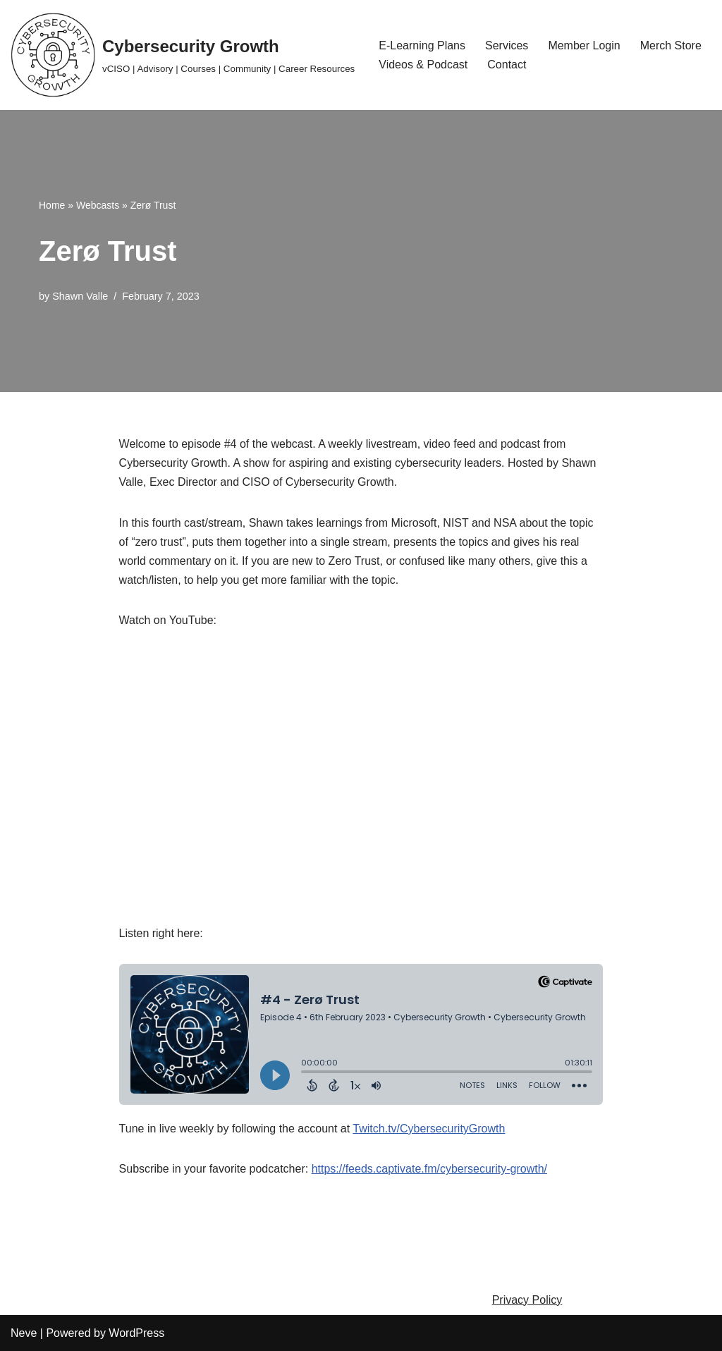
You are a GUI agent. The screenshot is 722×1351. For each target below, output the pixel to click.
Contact (506, 65)
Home (52, 205)
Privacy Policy (527, 1300)
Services (506, 45)
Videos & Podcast (423, 65)
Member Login (584, 45)
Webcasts (97, 205)
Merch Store (671, 45)
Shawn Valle (80, 296)
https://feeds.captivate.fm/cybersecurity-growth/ (429, 1169)
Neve (24, 1333)
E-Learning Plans (422, 45)
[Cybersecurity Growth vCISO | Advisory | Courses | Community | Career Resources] (183, 55)
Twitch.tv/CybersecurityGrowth (429, 1129)
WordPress (136, 1333)
